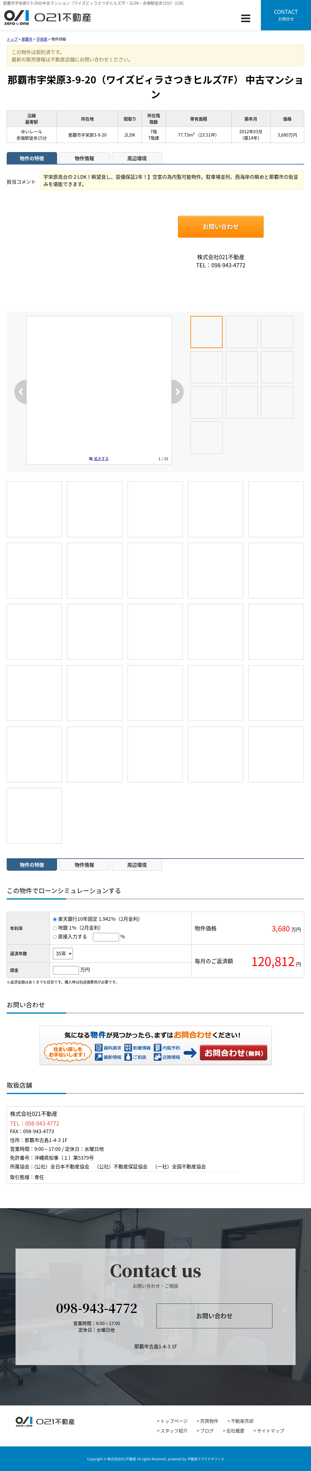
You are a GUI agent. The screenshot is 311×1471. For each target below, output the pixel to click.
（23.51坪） (207, 135)
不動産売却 (242, 1421)
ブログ (207, 1430)
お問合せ (285, 15)
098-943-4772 (96, 1307)
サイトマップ (270, 1430)
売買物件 (209, 1421)
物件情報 (84, 158)
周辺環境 (137, 158)
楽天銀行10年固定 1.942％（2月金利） (100, 918)
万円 (85, 969)
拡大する (99, 458)
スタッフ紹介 (174, 1430)
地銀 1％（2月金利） (81, 927)
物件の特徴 (32, 158)
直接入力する (72, 936)
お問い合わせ (221, 226)
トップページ (174, 1421)
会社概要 (235, 1430)
